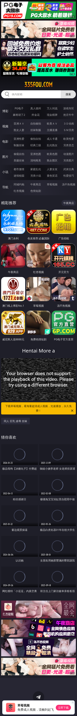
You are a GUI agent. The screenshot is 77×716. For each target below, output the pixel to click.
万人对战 (52, 108)
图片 (5, 157)
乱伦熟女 (52, 145)
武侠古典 (68, 169)
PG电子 (19, 108)
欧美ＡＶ (52, 123)
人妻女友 (52, 169)
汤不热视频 (68, 184)
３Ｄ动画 (68, 123)
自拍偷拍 (35, 123)
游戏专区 (68, 108)
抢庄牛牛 (68, 115)
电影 (5, 141)
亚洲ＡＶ (19, 123)
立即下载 (63, 707)
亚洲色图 (35, 154)
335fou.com (38, 84)
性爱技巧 (68, 175)
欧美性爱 (68, 139)
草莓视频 (52, 184)
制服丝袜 (19, 145)
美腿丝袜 (19, 160)
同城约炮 (19, 184)
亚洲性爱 (19, 139)
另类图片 (68, 160)
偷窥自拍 (19, 154)
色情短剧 (35, 191)
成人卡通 (52, 139)
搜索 (68, 94)
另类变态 (68, 145)
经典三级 (35, 145)
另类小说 (35, 175)
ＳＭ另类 (68, 130)
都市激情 (19, 169)
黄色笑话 (52, 175)
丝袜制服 (35, 130)
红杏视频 (19, 191)
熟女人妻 (19, 130)
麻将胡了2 (19, 115)
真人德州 (35, 108)
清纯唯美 (35, 160)
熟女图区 (52, 160)
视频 (5, 126)
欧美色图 (52, 154)
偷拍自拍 (35, 139)
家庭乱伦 (35, 169)
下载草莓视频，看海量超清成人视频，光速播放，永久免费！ (39, 408)
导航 (5, 187)
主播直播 (52, 130)
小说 (5, 172)
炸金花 (36, 115)
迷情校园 (19, 175)
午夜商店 (35, 184)
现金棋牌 (52, 115)
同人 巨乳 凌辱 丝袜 (15, 421)
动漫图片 (68, 154)
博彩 (5, 111)
